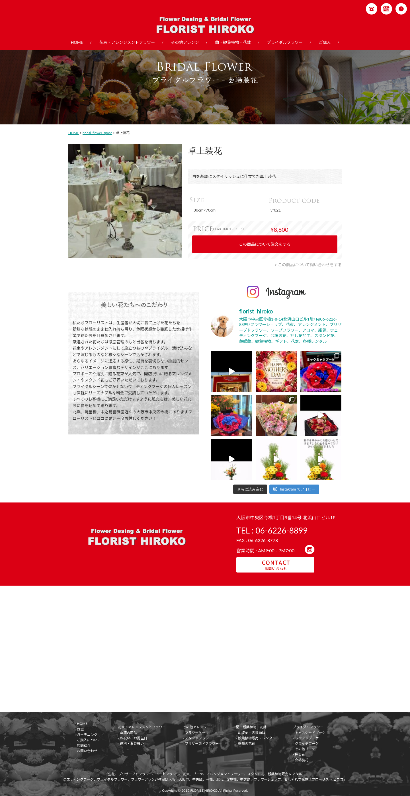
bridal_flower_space (97, 133)
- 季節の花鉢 (245, 743)
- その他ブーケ (304, 749)
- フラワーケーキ (196, 733)
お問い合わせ (87, 751)
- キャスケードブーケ (309, 733)
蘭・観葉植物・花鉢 (233, 42)
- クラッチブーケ (306, 743)
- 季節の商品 (127, 733)
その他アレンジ (185, 42)
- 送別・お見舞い (131, 743)
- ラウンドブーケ (306, 738)
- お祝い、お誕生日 (132, 738)
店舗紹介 (84, 745)
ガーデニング (87, 735)
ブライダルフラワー (285, 42)
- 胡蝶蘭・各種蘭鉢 (250, 733)
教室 (80, 729)
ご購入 (325, 42)
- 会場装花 (301, 760)
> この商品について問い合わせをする (308, 264)
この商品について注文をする (265, 244)
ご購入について (89, 740)
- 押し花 (299, 754)
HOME (77, 42)
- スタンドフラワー (197, 738)
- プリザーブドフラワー (201, 743)
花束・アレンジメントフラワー (127, 42)
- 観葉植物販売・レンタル (256, 738)
